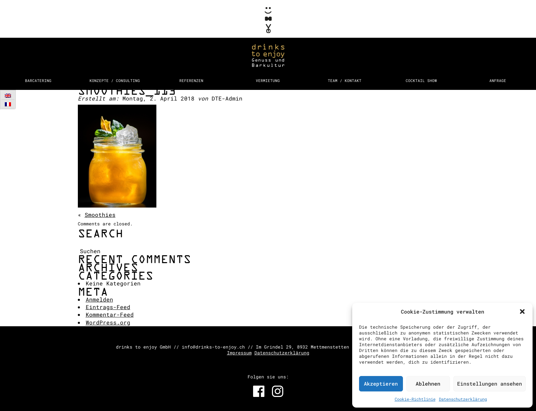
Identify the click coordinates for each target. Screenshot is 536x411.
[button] (522, 311)
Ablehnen (428, 383)
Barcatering (38, 80)
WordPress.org (108, 322)
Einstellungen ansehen (489, 383)
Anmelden (99, 299)
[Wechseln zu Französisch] (7, 104)
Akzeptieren (381, 383)
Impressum (239, 353)
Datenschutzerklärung (463, 399)
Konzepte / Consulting (115, 80)
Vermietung (268, 80)
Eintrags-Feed (108, 306)
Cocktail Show (421, 80)
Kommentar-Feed (110, 314)
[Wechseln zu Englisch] (7, 95)
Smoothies (100, 214)
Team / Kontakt (344, 80)
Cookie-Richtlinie (415, 399)
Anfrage (497, 80)
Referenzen (191, 80)
